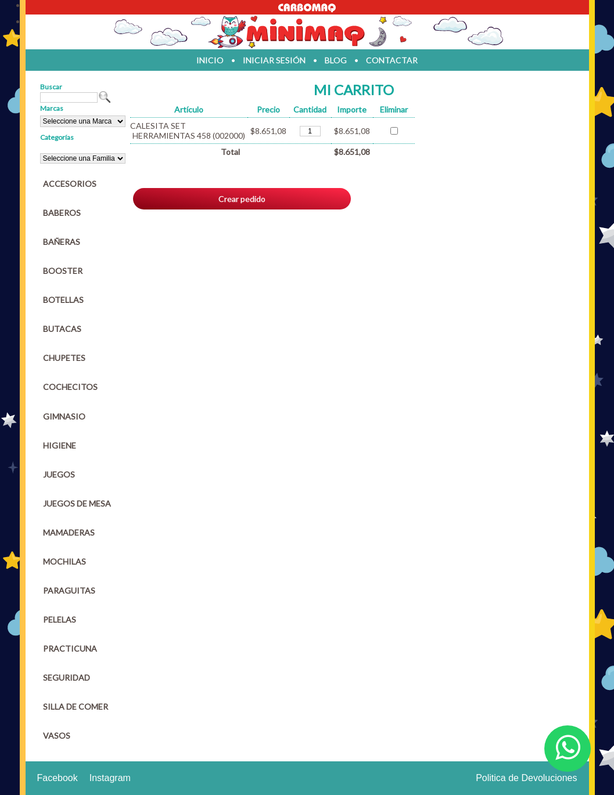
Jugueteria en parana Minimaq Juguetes (307, 32)
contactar (392, 60)
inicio (210, 60)
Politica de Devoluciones (526, 778)
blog (336, 60)
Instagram (110, 778)
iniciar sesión (274, 60)
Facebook (57, 778)
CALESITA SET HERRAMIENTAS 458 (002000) (187, 130)
